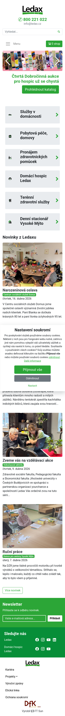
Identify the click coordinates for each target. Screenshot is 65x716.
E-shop (54, 43)
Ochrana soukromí (16, 697)
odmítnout (54, 357)
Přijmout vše (32, 370)
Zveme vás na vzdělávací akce (28, 460)
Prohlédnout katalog (40, 89)
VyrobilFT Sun (32, 711)
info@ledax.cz (32, 23)
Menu (12, 43)
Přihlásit (55, 618)
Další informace (32, 360)
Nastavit (32, 385)
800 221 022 (32, 19)
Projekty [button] (10, 676)
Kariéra (9, 669)
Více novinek (12, 590)
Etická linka (12, 690)
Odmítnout (32, 378)
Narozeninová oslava (20, 290)
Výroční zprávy (14, 683)
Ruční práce (12, 552)
